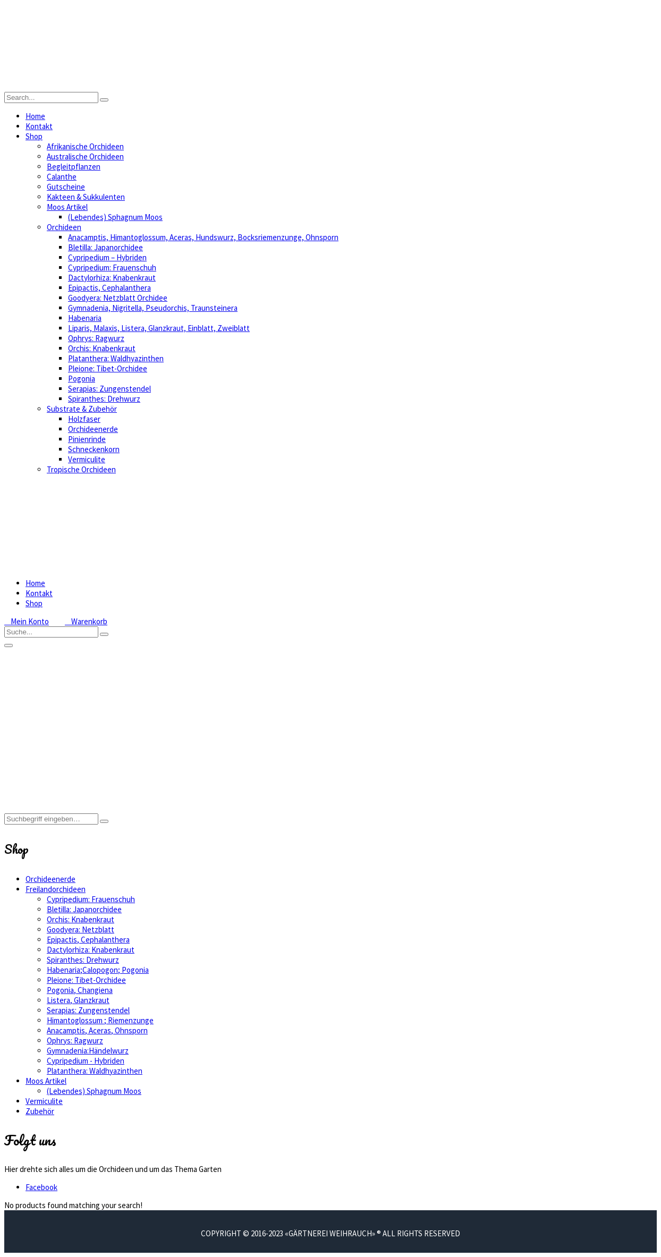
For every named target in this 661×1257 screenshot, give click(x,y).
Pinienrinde (87, 439)
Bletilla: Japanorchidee (105, 247)
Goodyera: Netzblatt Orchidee (117, 298)
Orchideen (64, 227)
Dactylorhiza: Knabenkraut (112, 278)
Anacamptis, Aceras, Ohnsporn (97, 1030)
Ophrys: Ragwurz (96, 338)
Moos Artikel (67, 207)
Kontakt (39, 126)
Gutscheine (66, 187)
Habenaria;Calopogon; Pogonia (98, 970)
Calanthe (62, 177)
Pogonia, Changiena (80, 990)
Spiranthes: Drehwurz (104, 399)
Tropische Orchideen (81, 469)
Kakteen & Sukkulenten (86, 197)
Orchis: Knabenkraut (101, 348)
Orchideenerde (93, 429)
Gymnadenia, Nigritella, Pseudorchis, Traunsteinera (153, 308)
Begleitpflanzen (73, 167)
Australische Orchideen (85, 156)
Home (35, 116)
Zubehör (40, 1111)
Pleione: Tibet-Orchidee (107, 368)
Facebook (41, 1187)
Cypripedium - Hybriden (85, 1061)
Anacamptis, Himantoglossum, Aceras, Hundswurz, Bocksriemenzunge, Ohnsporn (203, 237)
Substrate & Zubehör (82, 409)
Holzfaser (84, 419)
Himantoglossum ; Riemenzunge (100, 1020)
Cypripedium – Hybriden (107, 257)
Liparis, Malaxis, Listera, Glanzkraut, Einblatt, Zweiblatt (159, 328)
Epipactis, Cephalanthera (109, 288)
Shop (34, 136)
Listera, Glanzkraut (78, 1000)
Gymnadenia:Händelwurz (88, 1051)
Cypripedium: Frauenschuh (112, 267)
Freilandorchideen (56, 889)
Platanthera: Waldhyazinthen (116, 358)
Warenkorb (86, 621)
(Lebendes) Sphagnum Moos (115, 217)
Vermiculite (86, 459)
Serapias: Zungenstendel (109, 389)
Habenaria (84, 318)
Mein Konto (26, 621)
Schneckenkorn (94, 449)
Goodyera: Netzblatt (80, 929)
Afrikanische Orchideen (85, 146)
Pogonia (81, 378)
